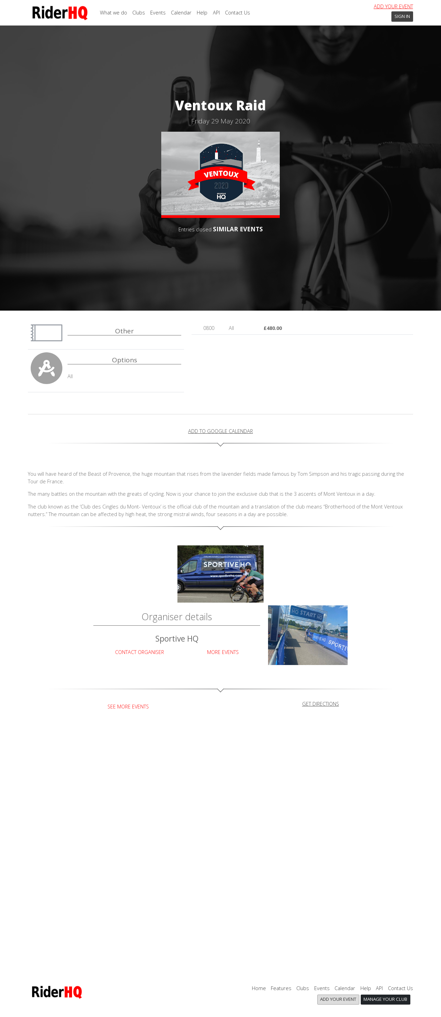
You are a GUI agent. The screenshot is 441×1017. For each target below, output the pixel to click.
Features (281, 988)
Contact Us (237, 12)
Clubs (138, 12)
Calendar (181, 12)
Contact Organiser (139, 652)
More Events (223, 652)
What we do (113, 12)
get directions (320, 704)
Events (158, 12)
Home (259, 988)
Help (202, 12)
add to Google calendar (220, 431)
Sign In (402, 16)
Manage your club (385, 999)
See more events (128, 706)
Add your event (393, 6)
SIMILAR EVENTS (238, 229)
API (216, 12)
